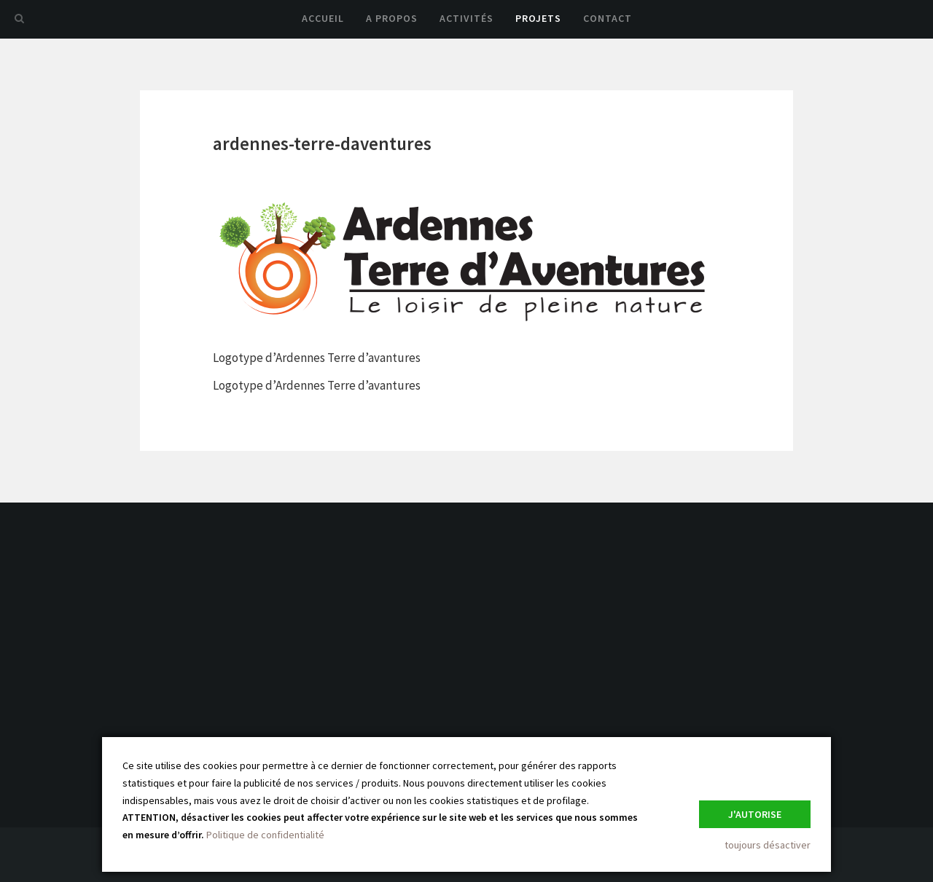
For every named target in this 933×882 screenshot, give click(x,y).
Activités (466, 18)
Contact (607, 18)
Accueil (323, 18)
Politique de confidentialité (265, 834)
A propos (392, 18)
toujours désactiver (768, 844)
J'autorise (754, 814)
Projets (538, 18)
